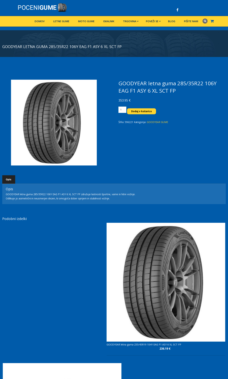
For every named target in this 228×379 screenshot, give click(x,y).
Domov (40, 21)
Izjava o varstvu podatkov (92, 325)
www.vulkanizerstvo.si (14, 350)
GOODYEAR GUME (157, 122)
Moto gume (86, 21)
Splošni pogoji (86, 329)
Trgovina (129, 21)
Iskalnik (108, 21)
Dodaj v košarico (141, 111)
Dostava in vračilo (88, 321)
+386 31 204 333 (21, 342)
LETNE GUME (61, 21)
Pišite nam (191, 21)
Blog (171, 21)
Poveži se (152, 21)
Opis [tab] (8, 179)
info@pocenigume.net (22, 346)
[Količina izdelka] (122, 110)
